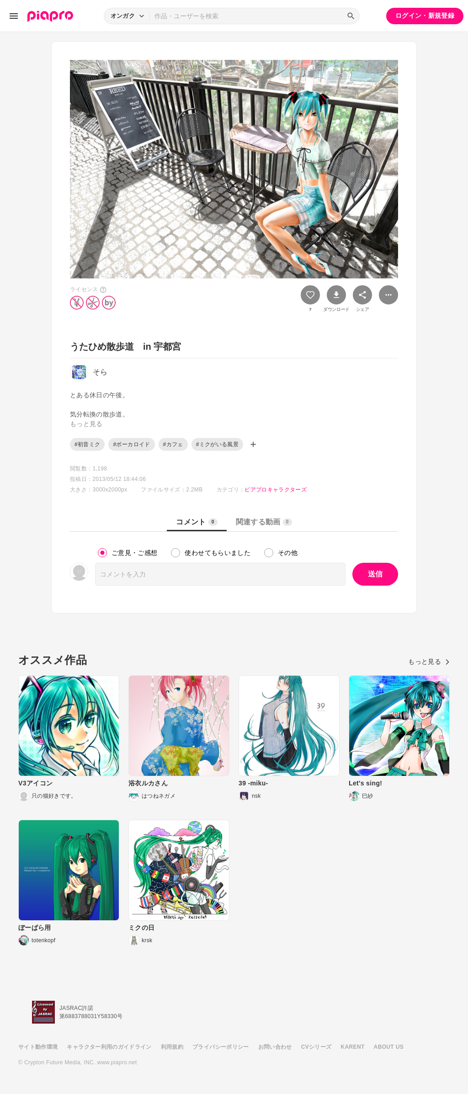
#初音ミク (87, 444)
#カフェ (173, 444)
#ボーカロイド (131, 444)
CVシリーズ (316, 1047)
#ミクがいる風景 (217, 444)
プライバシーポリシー (220, 1047)
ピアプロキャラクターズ (276, 489)
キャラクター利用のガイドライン (109, 1047)
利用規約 (172, 1047)
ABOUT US (389, 1047)
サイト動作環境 (38, 1047)
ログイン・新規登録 (424, 15)
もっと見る (429, 661)
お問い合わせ (275, 1047)
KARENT (353, 1047)
